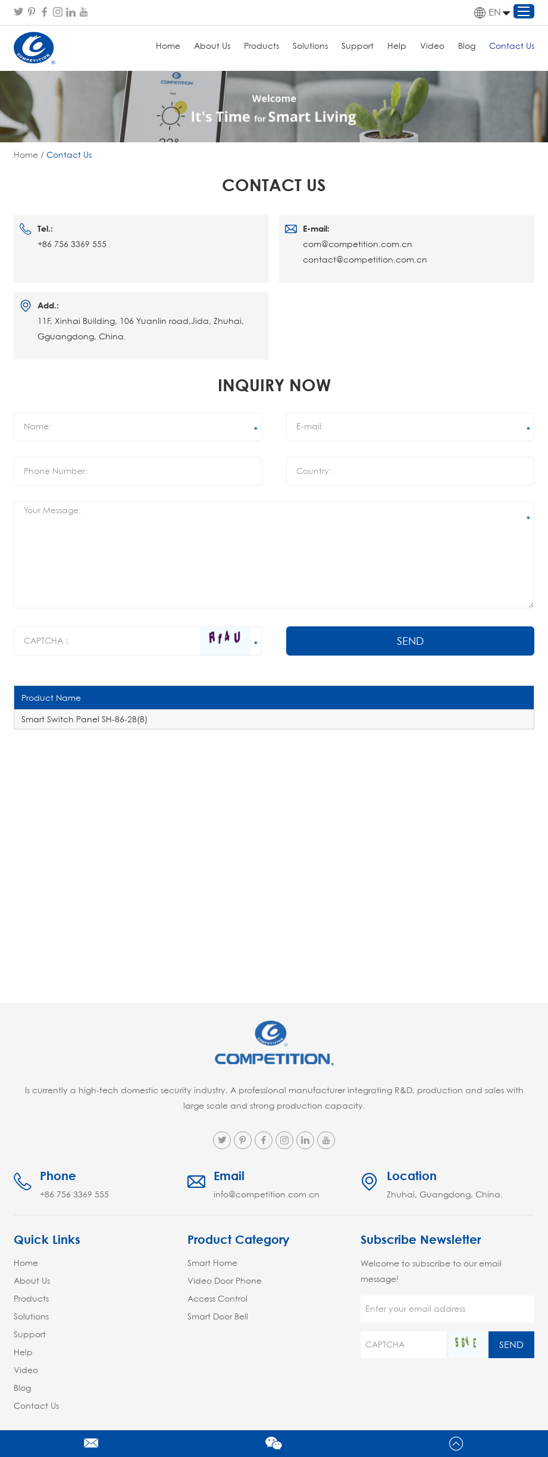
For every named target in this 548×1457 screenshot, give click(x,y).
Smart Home (212, 1263)
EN (487, 13)
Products (261, 45)
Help (396, 45)
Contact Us (511, 45)
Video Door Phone (224, 1280)
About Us (212, 45)
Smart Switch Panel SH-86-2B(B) (84, 719)
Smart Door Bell (217, 1316)
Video (432, 45)
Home (168, 45)
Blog (466, 45)
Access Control (217, 1298)
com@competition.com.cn (357, 244)
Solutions (310, 45)
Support (358, 45)
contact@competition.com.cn (365, 259)
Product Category (238, 1239)
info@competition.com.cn (267, 1194)
